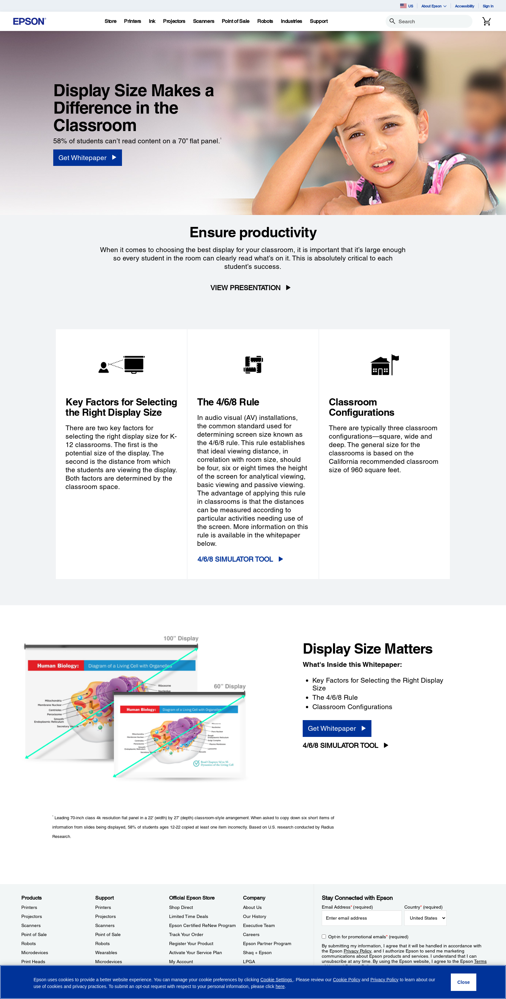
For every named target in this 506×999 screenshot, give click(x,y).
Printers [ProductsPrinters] (29, 907)
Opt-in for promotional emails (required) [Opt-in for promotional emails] (368, 936)
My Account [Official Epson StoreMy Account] (181, 961)
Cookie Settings (276, 979)
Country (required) (423, 907)
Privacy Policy (357, 950)
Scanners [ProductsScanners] (31, 925)
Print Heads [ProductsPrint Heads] (33, 961)
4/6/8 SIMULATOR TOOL (235, 559)
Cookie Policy (346, 979)
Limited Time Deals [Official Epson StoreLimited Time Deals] (188, 916)
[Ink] (152, 21)
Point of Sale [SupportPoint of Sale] (108, 934)
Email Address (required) (347, 907)
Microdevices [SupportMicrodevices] (108, 961)
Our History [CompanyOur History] (254, 916)
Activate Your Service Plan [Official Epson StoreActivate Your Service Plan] (195, 952)
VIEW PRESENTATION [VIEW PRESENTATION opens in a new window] (245, 288)
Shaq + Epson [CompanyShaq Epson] (257, 952)
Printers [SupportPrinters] (103, 907)
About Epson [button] (434, 6)
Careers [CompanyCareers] (251, 934)
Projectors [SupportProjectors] (105, 916)
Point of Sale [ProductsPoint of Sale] (34, 934)
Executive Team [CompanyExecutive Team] (259, 925)
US (406, 6)
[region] (253, 982)
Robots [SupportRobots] (102, 943)
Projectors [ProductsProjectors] (31, 916)
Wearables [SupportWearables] (106, 952)
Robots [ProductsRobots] (28, 943)
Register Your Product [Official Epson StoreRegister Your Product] (191, 943)
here (280, 986)
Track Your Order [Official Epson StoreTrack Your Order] (186, 934)
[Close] (463, 982)
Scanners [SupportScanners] (105, 925)
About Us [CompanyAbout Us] (252, 907)
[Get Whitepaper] (87, 157)
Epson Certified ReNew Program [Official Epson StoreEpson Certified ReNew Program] (202, 925)
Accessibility (464, 6)
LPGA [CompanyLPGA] (249, 961)
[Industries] (291, 21)
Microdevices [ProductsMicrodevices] (34, 952)
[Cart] (486, 21)
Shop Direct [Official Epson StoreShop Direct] (181, 907)
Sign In (488, 6)
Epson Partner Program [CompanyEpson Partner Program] (267, 943)
